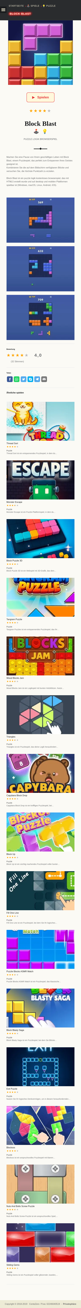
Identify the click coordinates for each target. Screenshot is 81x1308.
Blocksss (11, 1147)
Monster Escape (14, 502)
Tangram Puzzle (14, 619)
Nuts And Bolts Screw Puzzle (21, 1206)
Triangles (11, 737)
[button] (3, 10)
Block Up (11, 854)
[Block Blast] (40, 52)
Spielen (40, 97)
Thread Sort (12, 443)
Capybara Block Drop (17, 795)
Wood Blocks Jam (15, 678)
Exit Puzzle (12, 1089)
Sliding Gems (13, 1265)
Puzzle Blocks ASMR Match (20, 971)
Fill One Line (13, 913)
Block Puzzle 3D (14, 561)
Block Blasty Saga (15, 1030)
